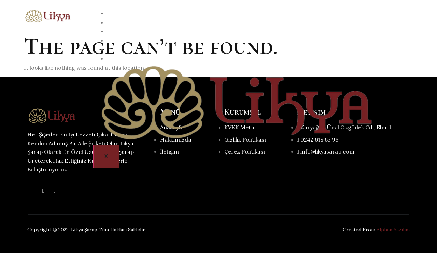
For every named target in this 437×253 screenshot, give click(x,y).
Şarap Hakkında (136, 32)
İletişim (124, 59)
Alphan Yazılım (393, 230)
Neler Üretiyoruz (140, 41)
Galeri (122, 50)
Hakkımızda (130, 23)
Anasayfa (126, 13)
